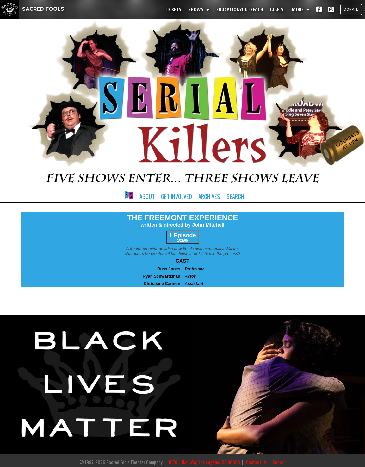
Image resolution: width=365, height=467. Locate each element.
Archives (209, 196)
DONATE (351, 9)
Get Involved (176, 196)
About (147, 196)
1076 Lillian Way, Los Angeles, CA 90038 (204, 462)
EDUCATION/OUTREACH (239, 9)
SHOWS (198, 9)
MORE (301, 9)
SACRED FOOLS (32, 9)
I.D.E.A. (277, 9)
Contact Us (256, 462)
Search (235, 196)
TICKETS (173, 9)
